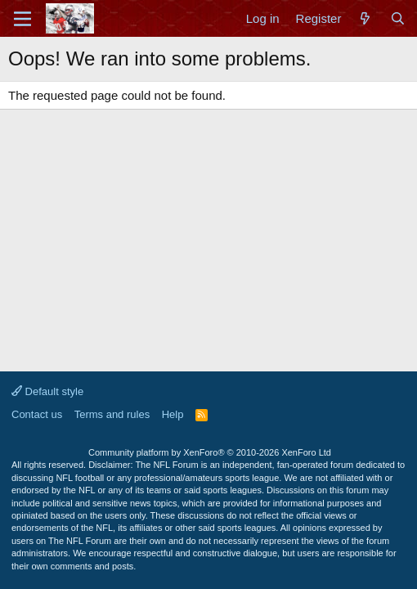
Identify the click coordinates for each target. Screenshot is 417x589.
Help (173, 414)
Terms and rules (112, 414)
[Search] (398, 18)
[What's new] (365, 18)
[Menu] (22, 18)
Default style (47, 391)
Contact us (36, 414)
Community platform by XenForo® (209, 452)
